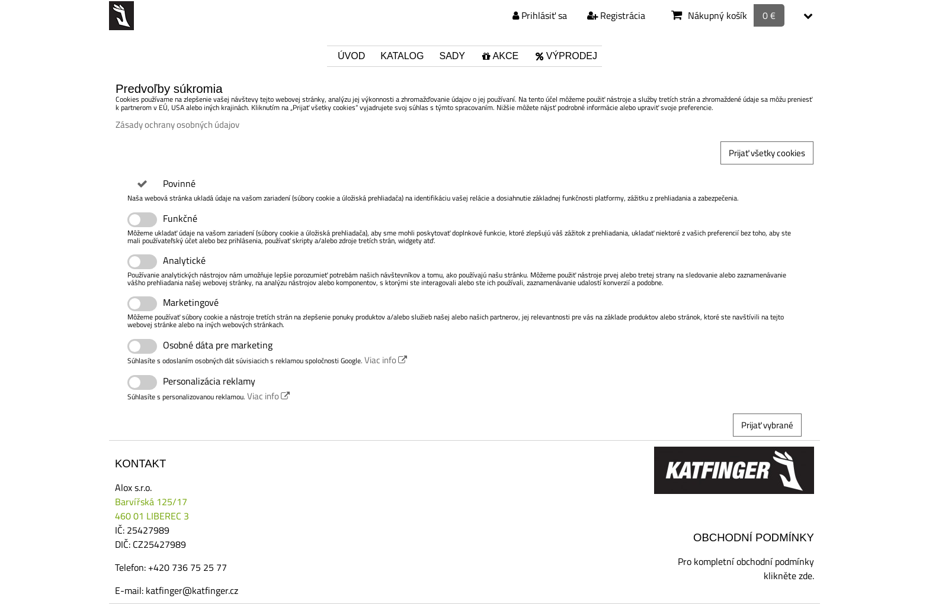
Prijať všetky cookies (767, 153)
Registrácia (616, 15)
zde (805, 576)
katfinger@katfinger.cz (192, 590)
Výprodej (565, 56)
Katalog (402, 56)
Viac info (385, 360)
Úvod (351, 56)
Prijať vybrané (767, 425)
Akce (499, 56)
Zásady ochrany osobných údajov (177, 124)
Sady (452, 56)
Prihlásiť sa (539, 15)
